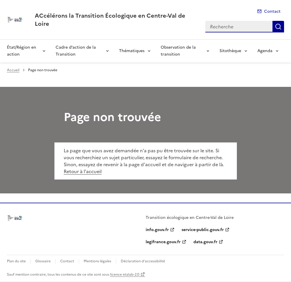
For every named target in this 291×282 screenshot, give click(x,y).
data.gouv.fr (205, 242)
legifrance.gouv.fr (163, 242)
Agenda (264, 51)
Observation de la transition (178, 50)
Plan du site (16, 261)
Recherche (278, 26)
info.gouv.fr (157, 230)
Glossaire (43, 261)
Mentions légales (97, 261)
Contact (272, 11)
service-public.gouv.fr (203, 230)
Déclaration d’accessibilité (143, 261)
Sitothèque (230, 51)
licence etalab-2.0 (124, 274)
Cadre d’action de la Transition (76, 50)
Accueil (13, 70)
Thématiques (131, 51)
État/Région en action (21, 50)
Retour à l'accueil (83, 171)
